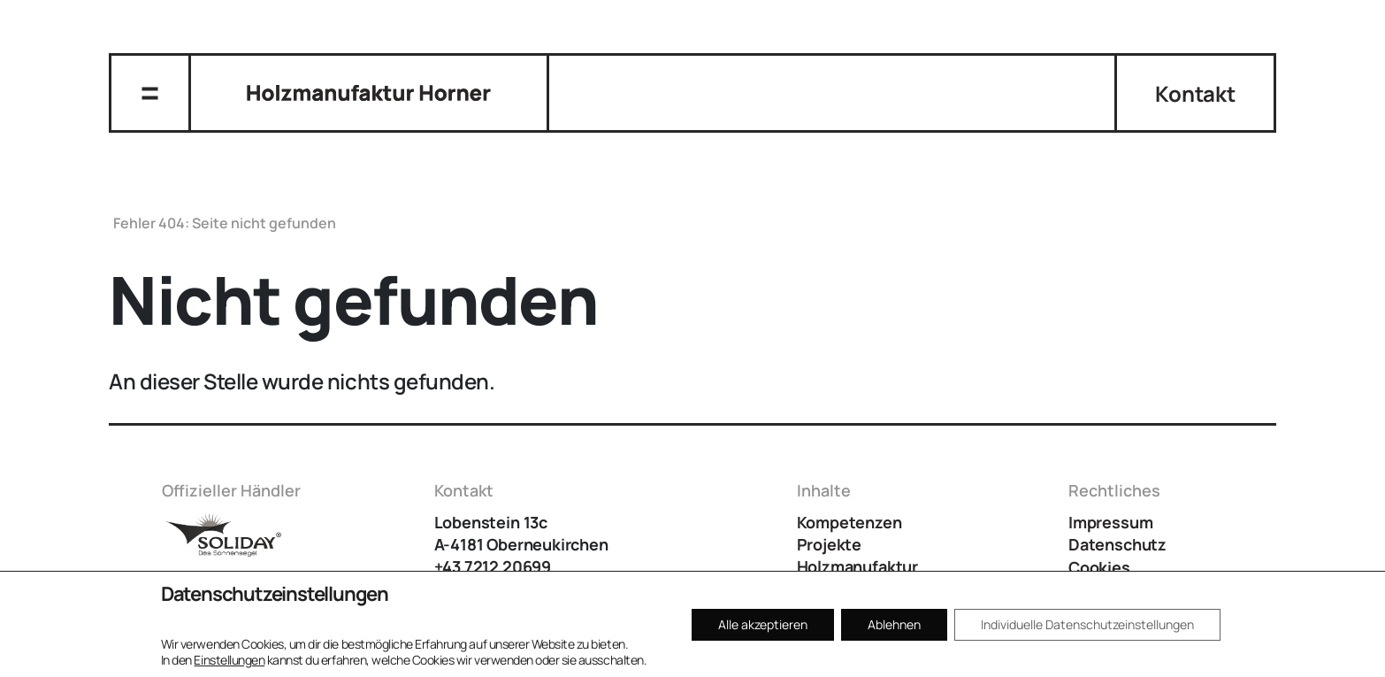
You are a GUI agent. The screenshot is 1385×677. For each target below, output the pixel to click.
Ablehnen (894, 624)
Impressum (1110, 522)
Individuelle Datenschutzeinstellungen (1087, 624)
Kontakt (1195, 93)
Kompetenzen (849, 522)
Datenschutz (1117, 544)
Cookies (1099, 567)
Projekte (829, 544)
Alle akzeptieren (762, 624)
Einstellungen (229, 660)
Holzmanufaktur (857, 566)
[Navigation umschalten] (149, 93)
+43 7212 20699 (492, 566)
